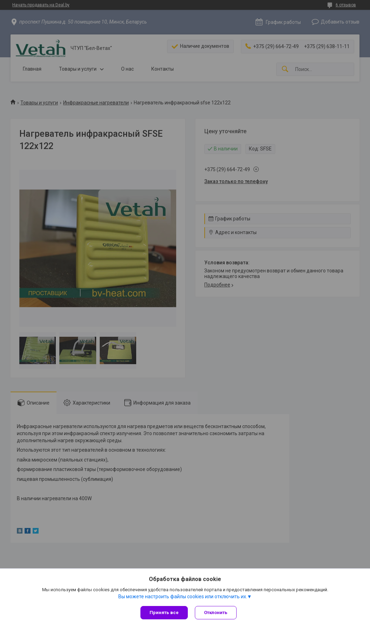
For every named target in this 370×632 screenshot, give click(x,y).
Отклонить (215, 612)
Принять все (164, 612)
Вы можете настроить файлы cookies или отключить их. (182, 596)
